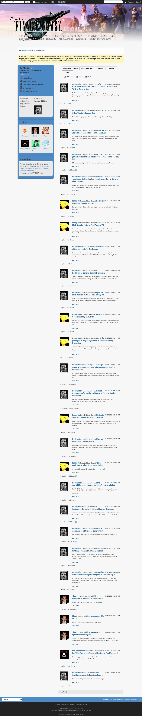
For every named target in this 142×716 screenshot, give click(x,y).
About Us (107, 36)
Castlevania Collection (81, 509)
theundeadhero (25, 149)
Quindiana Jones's (79, 635)
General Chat (84, 89)
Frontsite (26, 36)
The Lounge (93, 249)
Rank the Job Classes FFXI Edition (88, 131)
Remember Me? (40, 2)
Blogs (54, 36)
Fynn (45, 136)
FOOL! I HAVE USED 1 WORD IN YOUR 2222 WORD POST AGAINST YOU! (95, 86)
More (50, 122)
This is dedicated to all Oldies (86, 464)
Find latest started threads (32, 84)
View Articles (26, 88)
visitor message (91, 616)
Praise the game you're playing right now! (88, 339)
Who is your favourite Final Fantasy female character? (90, 177)
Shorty (35, 136)
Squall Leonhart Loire (35, 151)
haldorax (33, 166)
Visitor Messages (87, 69)
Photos (90, 77)
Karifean (40, 166)
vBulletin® (70, 708)
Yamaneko (25, 136)
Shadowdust (29, 169)
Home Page (26, 78)
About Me (100, 69)
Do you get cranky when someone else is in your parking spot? (92, 365)
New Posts (24, 39)
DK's (102, 616)
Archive (134, 699)
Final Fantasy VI (109, 575)
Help (52, 2)
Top (139, 699)
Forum (42, 36)
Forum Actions (66, 39)
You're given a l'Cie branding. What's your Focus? (89, 155)
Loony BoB (76, 201)
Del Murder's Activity (70, 69)
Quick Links (81, 39)
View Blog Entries (28, 91)
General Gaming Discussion (85, 203)
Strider (22, 171)
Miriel (45, 149)
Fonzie (22, 166)
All (60, 77)
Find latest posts (28, 81)
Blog (67, 72)
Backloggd (100, 201)
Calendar (39, 39)
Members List (27, 50)
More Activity (63, 692)
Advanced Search (134, 2)
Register (61, 2)
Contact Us (107, 699)
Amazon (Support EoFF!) (100, 39)
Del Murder (70, 77)
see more (76, 100)
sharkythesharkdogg (42, 169)
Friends (111, 69)
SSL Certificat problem (86, 674)
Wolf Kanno (29, 171)
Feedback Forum (96, 675)
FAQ (32, 39)
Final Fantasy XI (99, 133)
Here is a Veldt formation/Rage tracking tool (88, 573)
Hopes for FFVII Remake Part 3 (88, 224)
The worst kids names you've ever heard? (87, 484)
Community (51, 39)
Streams (91, 36)
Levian (46, 166)
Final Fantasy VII (97, 225)
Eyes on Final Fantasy (121, 699)
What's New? (72, 36)
